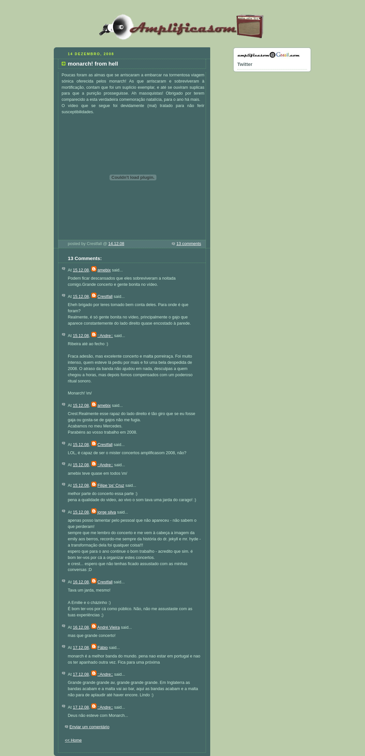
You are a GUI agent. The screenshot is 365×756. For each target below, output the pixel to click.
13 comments (188, 243)
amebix (104, 270)
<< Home (73, 740)
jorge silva (106, 512)
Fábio (102, 647)
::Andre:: (105, 335)
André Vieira (108, 627)
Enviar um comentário (89, 727)
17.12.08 (81, 647)
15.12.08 (81, 270)
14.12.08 (116, 243)
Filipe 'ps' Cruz (110, 485)
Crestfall (104, 296)
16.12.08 (81, 582)
